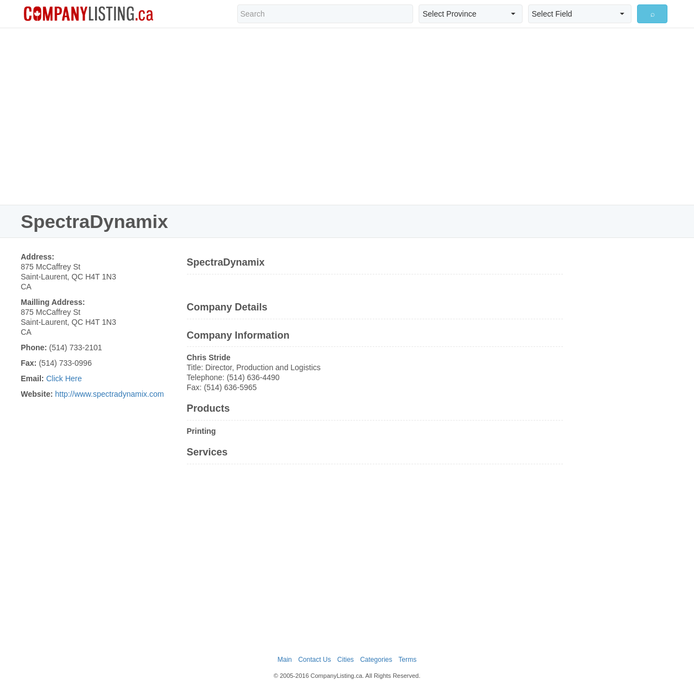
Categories (376, 659)
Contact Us (314, 659)
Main (285, 659)
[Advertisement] (347, 116)
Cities (345, 659)
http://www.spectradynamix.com (109, 394)
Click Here (64, 378)
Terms (408, 659)
